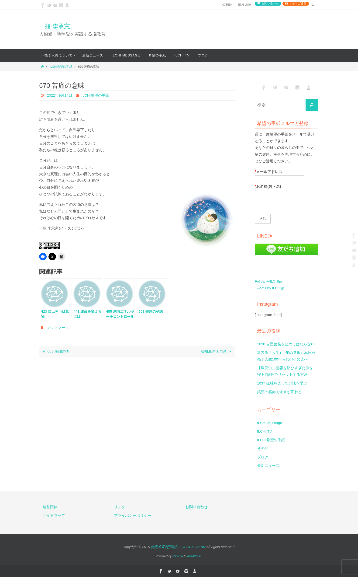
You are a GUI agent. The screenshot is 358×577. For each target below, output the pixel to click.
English (244, 4)
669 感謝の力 (55, 351)
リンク (119, 507)
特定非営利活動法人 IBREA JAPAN (178, 547)
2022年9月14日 (59, 95)
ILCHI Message (270, 423)
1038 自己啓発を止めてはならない (286, 344)
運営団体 (50, 507)
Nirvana (177, 556)
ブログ (262, 457)
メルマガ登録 (297, 3)
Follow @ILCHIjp (269, 281)
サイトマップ (54, 516)
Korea (227, 4)
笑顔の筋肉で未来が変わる (279, 392)
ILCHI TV (264, 431)
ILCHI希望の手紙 (60, 66)
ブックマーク (58, 328)
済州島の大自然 (217, 351)
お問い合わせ (270, 3)
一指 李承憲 (54, 26)
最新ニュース (268, 466)
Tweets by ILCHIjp (270, 288)
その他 (262, 449)
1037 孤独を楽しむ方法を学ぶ (282, 383)
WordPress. (195, 556)
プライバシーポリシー (132, 516)
